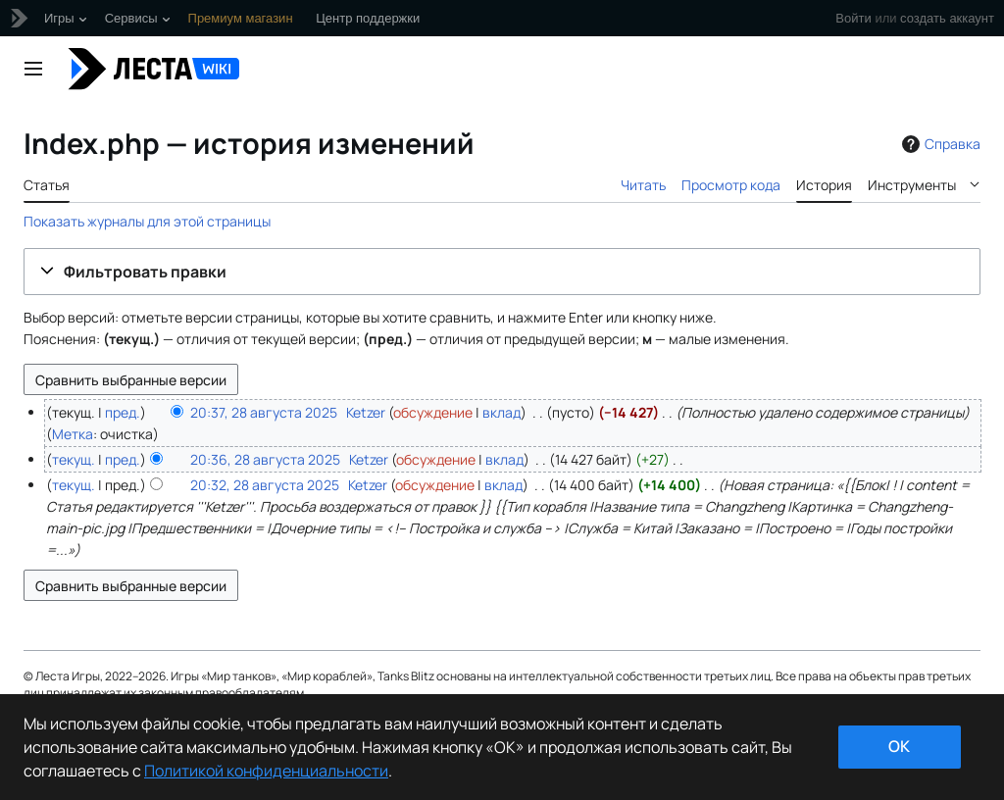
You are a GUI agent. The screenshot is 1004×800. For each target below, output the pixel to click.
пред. (122, 412)
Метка (72, 434)
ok (899, 746)
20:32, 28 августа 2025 (264, 484)
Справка (938, 143)
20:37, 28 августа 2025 (263, 412)
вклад (501, 412)
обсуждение (433, 412)
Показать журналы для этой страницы (147, 221)
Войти (853, 18)
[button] (502, 272)
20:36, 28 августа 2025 (265, 459)
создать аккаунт (947, 18)
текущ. (73, 459)
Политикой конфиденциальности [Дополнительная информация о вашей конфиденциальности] (266, 770)
